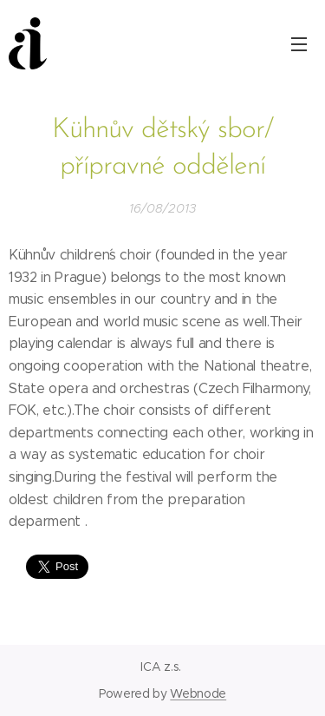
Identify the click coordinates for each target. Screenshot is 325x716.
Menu (299, 44)
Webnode (198, 693)
